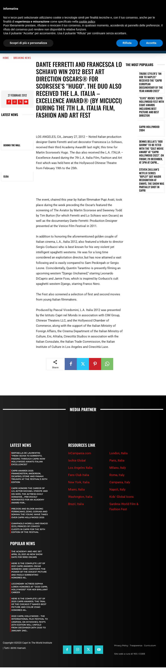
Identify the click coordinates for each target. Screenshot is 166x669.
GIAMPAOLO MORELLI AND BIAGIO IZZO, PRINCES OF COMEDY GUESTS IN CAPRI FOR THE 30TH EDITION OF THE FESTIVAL (29, 522)
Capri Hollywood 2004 (150, 107)
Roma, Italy (116, 465)
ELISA (5, 167)
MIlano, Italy (117, 458)
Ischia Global (77, 451)
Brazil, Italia (76, 494)
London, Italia (118, 444)
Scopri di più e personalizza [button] (28, 43)
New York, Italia (78, 473)
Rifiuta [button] (127, 43)
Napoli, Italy (117, 480)
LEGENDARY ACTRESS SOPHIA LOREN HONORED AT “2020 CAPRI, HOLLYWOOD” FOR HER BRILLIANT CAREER (29, 586)
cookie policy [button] (87, 21)
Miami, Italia (76, 480)
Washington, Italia (80, 487)
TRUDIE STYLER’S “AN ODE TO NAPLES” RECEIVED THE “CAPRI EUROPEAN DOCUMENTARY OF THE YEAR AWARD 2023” (151, 70)
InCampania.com (79, 444)
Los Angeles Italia (80, 458)
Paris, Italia (116, 451)
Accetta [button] (151, 43)
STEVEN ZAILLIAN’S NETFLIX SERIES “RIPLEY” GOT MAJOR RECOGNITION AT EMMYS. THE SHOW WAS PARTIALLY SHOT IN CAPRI (151, 150)
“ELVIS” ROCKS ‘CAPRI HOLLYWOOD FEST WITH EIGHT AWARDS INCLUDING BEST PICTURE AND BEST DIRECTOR (150, 89)
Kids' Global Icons (121, 487)
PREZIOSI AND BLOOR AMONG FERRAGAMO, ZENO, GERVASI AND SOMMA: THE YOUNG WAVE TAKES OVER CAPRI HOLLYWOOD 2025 (29, 505)
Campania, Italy (119, 473)
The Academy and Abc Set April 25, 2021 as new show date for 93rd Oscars (28, 550)
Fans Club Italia (78, 465)
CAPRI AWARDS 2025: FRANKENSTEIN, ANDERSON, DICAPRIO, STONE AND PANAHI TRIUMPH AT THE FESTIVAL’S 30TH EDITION (29, 466)
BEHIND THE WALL (11, 136)
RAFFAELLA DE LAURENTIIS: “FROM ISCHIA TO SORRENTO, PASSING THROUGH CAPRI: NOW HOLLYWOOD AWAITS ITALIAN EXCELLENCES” (28, 449)
